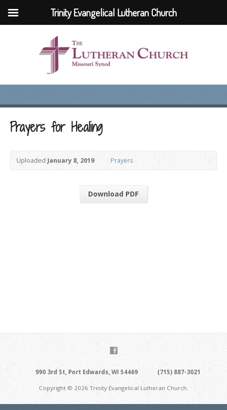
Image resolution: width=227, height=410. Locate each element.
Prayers (122, 160)
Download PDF (113, 194)
